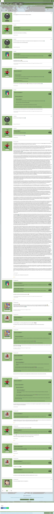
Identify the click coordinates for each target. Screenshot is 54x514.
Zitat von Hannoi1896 (18, 355)
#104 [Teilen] (51, 51)
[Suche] (52, 1)
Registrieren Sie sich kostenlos (28, 497)
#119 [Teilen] (51, 458)
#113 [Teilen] (51, 329)
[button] (2, 508)
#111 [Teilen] (51, 302)
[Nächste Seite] (10, 10)
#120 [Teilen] (51, 479)
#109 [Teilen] (51, 141)
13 (9, 10)
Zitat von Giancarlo (17, 70)
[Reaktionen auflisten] (14, 276)
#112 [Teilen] (51, 314)
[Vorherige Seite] (1, 10)
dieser (16, 14)
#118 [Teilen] (51, 443)
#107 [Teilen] (51, 116)
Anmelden (31, 499)
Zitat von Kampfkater (18, 92)
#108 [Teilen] (51, 128)
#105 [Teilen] (51, 68)
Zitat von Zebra (17, 27)
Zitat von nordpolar (17, 332)
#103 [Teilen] (51, 39)
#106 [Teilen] (51, 89)
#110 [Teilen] (51, 280)
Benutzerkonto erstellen (24, 499)
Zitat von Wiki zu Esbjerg (18, 288)
